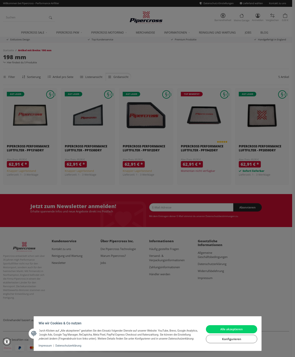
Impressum (46, 345)
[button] (7, 341)
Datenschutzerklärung (69, 345)
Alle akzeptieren (230, 327)
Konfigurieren (230, 337)
